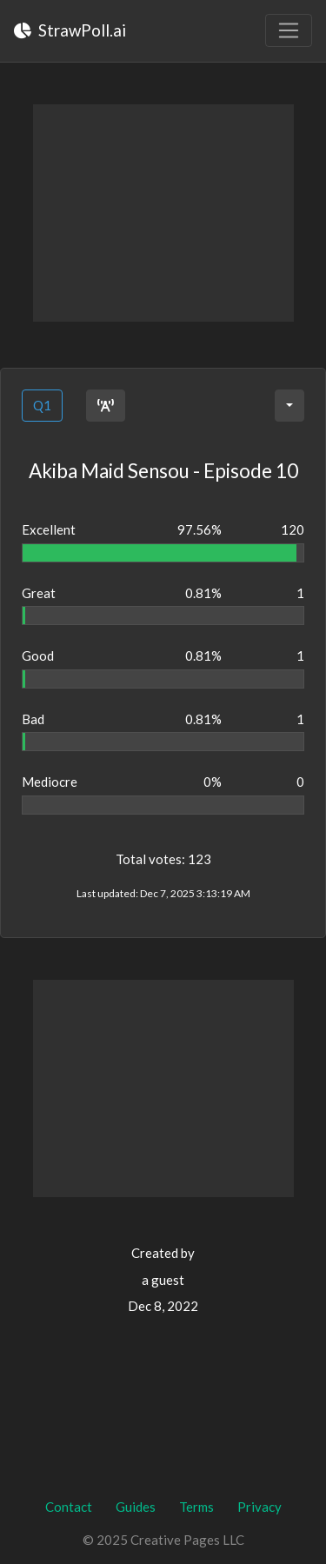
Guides (136, 1506)
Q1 (42, 405)
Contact (68, 1506)
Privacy (259, 1506)
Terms (196, 1506)
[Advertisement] (163, 213)
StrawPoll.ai (70, 30)
